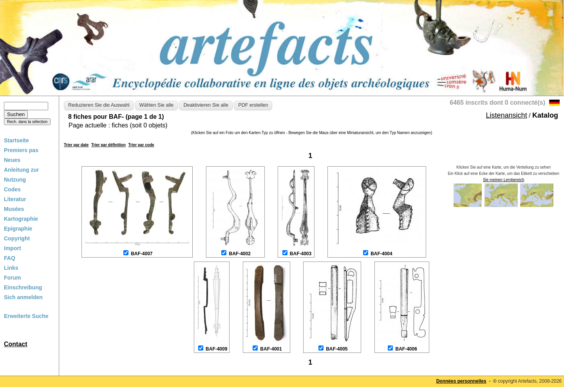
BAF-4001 (271, 349)
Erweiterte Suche (26, 316)
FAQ (9, 258)
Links (11, 268)
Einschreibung (23, 287)
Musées (14, 209)
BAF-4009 (216, 349)
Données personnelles (461, 381)
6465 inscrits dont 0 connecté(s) (497, 102)
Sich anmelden (23, 297)
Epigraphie (18, 228)
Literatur (15, 199)
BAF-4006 (406, 349)
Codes (12, 189)
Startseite (16, 140)
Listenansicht (506, 115)
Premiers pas (21, 150)
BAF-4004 (381, 253)
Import (12, 248)
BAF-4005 (336, 349)
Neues (12, 160)
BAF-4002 (240, 253)
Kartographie (21, 219)
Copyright (17, 238)
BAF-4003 (300, 253)
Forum (12, 277)
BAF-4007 (141, 253)
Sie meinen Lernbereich (503, 180)
